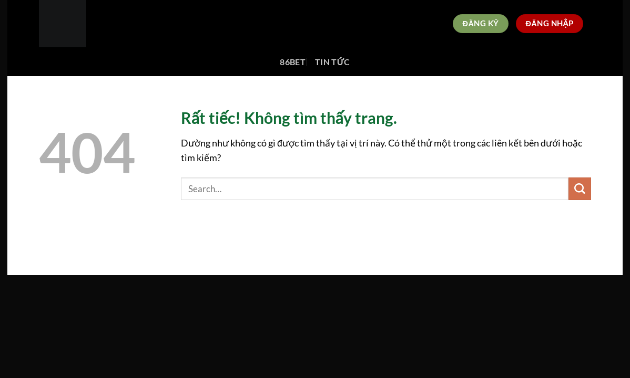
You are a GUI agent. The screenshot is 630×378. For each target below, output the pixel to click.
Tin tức (332, 62)
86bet (293, 62)
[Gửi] (579, 188)
